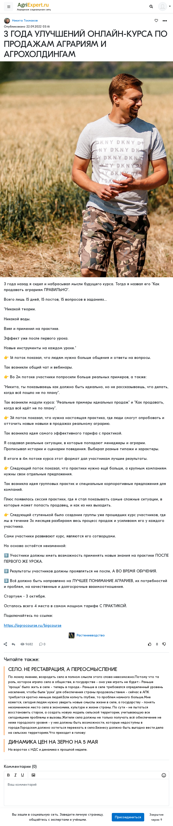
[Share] (5, 644)
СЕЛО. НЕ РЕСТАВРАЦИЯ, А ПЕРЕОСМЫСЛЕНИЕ (62, 669)
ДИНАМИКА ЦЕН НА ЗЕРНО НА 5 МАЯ (53, 742)
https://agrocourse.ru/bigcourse (32, 625)
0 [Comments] (42, 644)
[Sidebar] (8, 6)
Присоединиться (128, 817)
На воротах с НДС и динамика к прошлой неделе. (47, 750)
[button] (164, 20)
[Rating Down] (164, 644)
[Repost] (13, 644)
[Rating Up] (150, 644)
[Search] (151, 6)
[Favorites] (156, 20)
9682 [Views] (27, 644)
